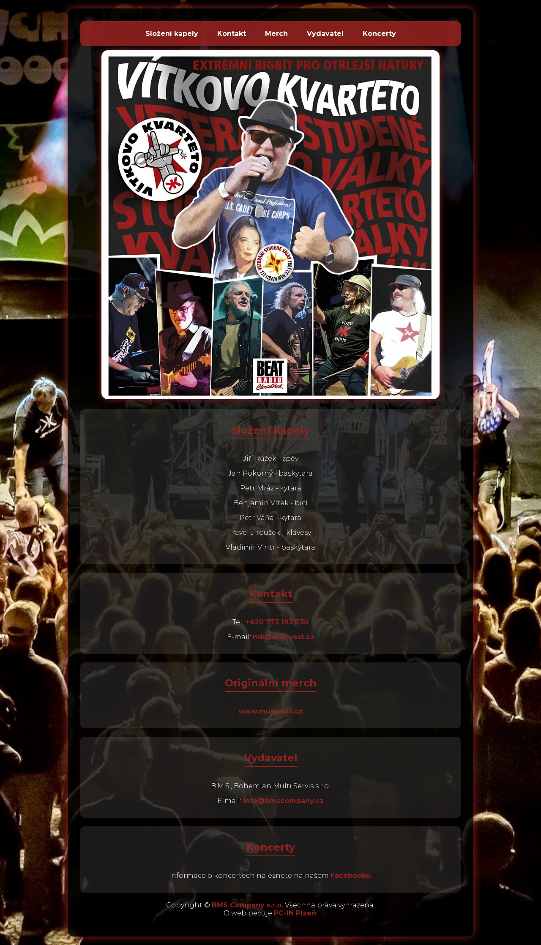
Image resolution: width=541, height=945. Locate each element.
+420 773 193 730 (277, 622)
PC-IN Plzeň (295, 913)
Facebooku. (351, 875)
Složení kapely (171, 34)
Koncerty (379, 34)
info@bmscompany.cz (283, 801)
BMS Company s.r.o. (247, 905)
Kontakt (231, 34)
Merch (276, 34)
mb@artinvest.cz (283, 637)
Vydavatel (325, 34)
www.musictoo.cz (270, 711)
